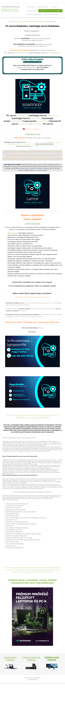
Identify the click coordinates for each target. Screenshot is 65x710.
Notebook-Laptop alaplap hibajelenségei (16, 562)
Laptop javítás (9, 552)
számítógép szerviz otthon (40, 172)
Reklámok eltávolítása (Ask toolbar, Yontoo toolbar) (19, 564)
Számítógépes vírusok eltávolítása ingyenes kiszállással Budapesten (23, 566)
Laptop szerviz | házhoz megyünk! (14, 532)
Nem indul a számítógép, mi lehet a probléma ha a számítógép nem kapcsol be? (26, 544)
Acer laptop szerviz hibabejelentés (15, 570)
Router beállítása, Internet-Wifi (14, 556)
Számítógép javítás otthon (12, 540)
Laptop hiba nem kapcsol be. (13, 534)
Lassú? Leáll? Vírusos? (11, 546)
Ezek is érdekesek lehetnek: (10, 526)
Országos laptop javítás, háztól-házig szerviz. (17, 530)
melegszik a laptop (43, 195)
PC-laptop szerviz (13, 48)
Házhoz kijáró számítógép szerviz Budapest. (17, 554)
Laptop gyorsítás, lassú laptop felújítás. (16, 536)
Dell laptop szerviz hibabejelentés (14, 574)
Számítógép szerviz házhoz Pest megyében (31, 48)
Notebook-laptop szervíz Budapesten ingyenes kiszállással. (21, 550)
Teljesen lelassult (12, 259)
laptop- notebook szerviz (12, 568)
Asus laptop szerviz (11, 572)
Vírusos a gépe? (42, 197)
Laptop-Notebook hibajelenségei (14, 558)
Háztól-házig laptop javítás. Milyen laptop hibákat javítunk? (21, 538)
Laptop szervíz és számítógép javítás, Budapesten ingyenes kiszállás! (23, 560)
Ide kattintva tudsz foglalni (32, 88)
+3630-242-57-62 (32, 61)
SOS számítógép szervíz (12, 542)
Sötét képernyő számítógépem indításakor (17, 548)
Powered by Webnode (32, 705)
